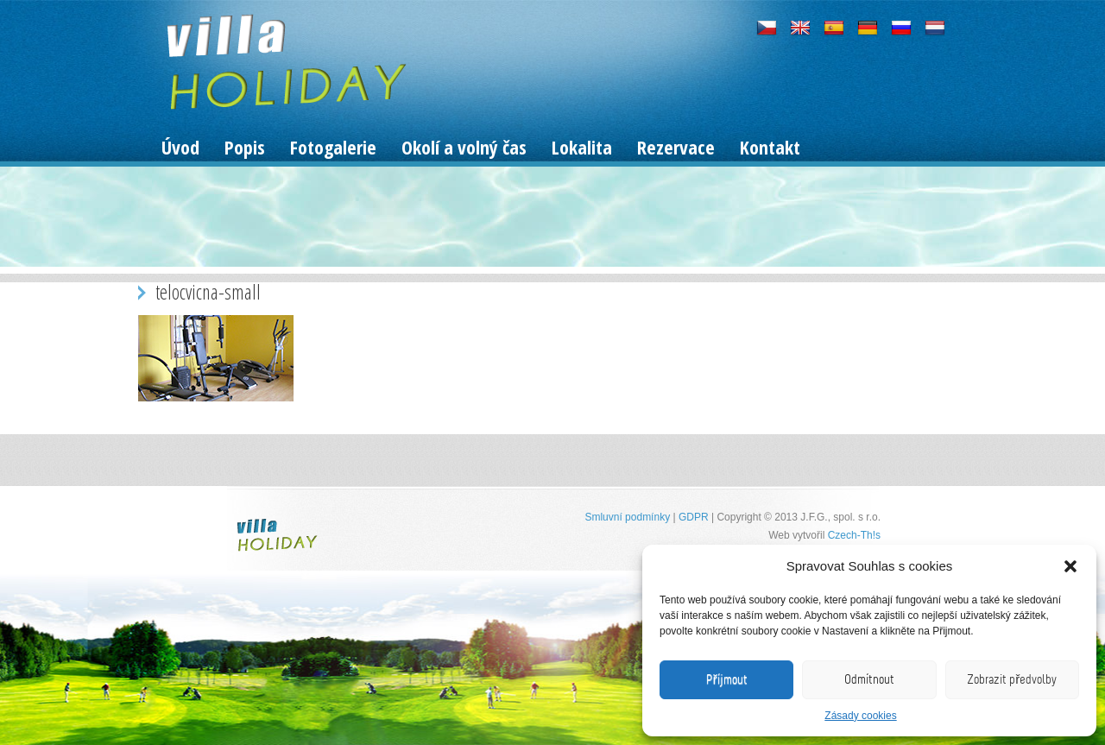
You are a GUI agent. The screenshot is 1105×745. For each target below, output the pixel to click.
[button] (1070, 566)
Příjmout (727, 679)
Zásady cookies (860, 716)
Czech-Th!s (854, 535)
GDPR (694, 517)
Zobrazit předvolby (1012, 679)
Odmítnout (869, 679)
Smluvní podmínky (627, 517)
